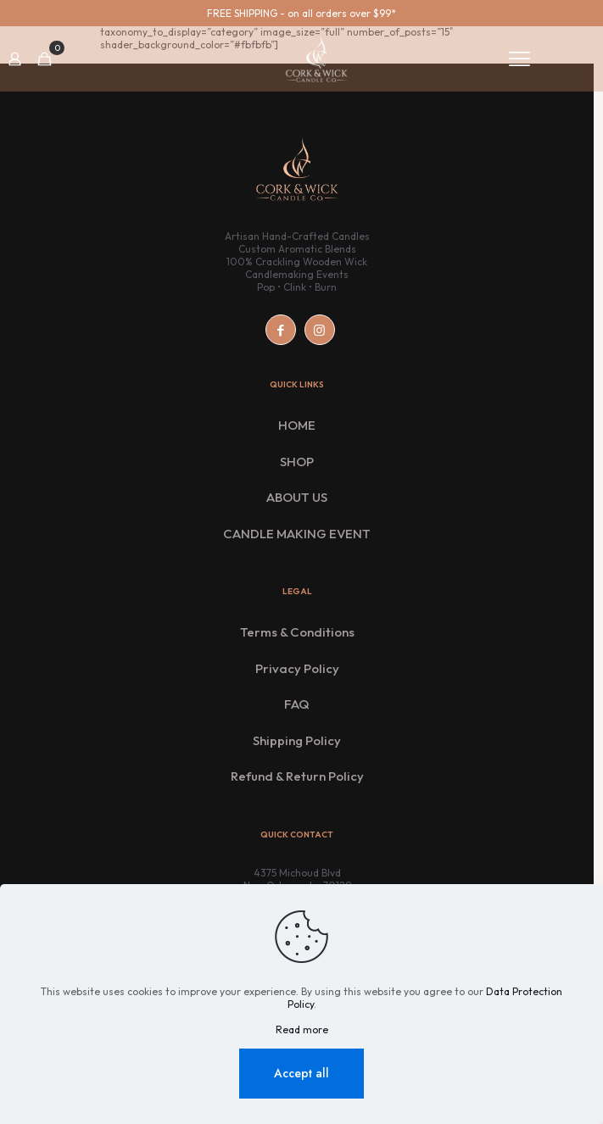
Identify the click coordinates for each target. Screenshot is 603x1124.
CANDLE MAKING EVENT (297, 534)
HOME (296, 425)
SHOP (297, 461)
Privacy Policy (297, 668)
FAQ (297, 704)
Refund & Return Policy (297, 776)
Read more (302, 1029)
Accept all (301, 1073)
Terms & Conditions (297, 632)
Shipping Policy (297, 740)
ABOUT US (296, 497)
